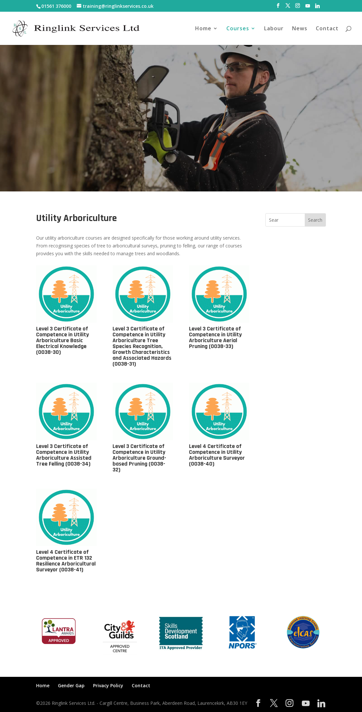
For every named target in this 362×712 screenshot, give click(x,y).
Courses (237, 29)
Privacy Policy (108, 685)
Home (203, 29)
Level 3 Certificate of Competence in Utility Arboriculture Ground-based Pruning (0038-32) (139, 457)
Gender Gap (71, 685)
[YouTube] (307, 8)
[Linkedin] (317, 8)
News (299, 29)
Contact (327, 29)
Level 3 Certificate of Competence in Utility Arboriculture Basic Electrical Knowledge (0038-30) (62, 340)
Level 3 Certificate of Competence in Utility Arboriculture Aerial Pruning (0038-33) (215, 337)
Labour (274, 29)
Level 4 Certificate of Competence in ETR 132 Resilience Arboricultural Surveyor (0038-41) (66, 560)
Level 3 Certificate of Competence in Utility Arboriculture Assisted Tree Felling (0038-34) (63, 455)
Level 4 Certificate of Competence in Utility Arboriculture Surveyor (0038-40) (217, 455)
